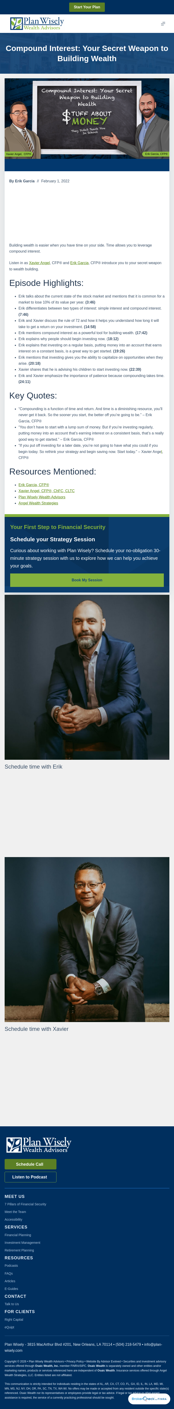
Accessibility (13, 1219)
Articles (10, 1281)
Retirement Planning (19, 1250)
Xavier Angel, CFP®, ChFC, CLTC (47, 491)
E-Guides (11, 1289)
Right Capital (14, 1319)
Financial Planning (18, 1235)
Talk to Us (12, 1304)
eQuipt (9, 1327)
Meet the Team (15, 1212)
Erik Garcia (79, 263)
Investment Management (22, 1242)
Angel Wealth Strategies (38, 503)
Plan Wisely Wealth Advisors (42, 497)
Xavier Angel (39, 263)
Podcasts (11, 1265)
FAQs (9, 1273)
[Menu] (163, 24)
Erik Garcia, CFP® (34, 485)
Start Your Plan (87, 7)
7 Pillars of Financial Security (25, 1204)
